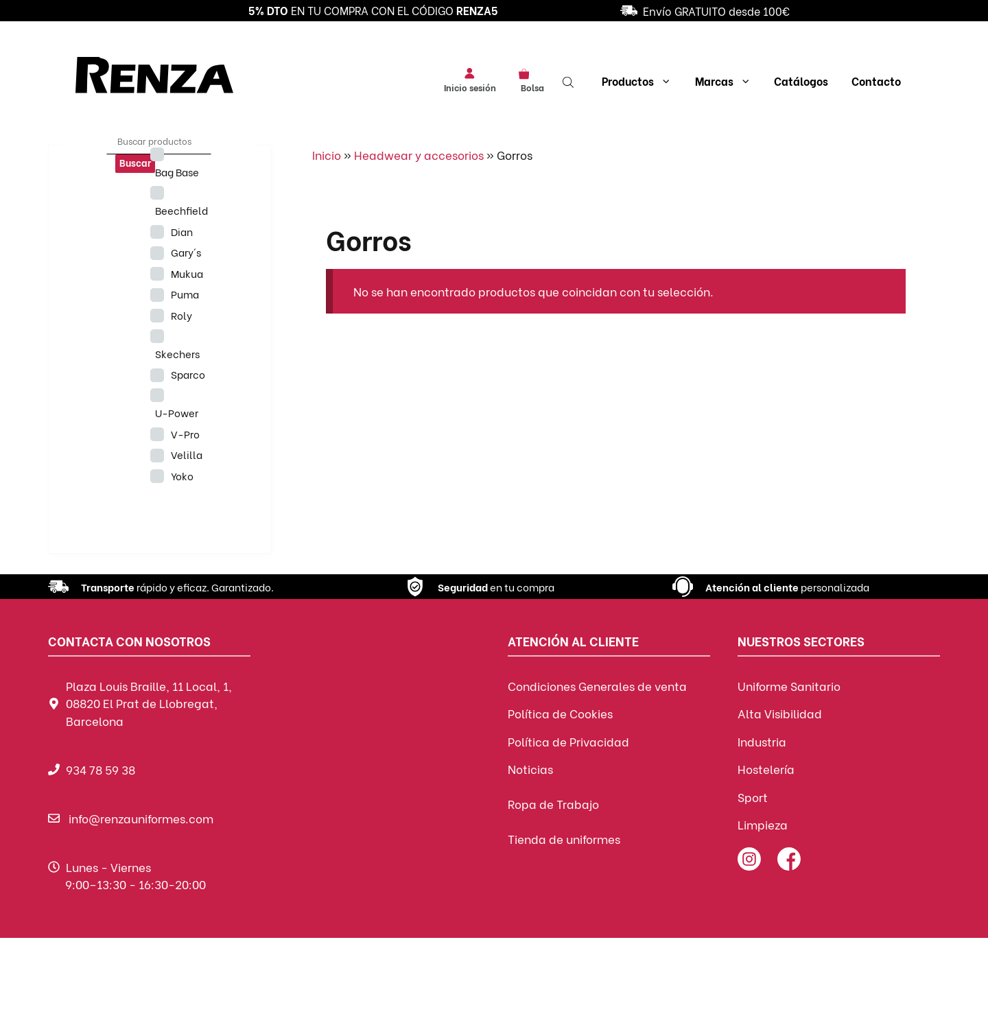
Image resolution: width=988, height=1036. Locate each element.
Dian (182, 231)
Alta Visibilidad (780, 713)
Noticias (530, 768)
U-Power (176, 412)
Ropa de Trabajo (553, 803)
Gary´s (186, 251)
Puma (185, 293)
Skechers (177, 353)
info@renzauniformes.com (141, 818)
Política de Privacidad (568, 741)
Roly (181, 314)
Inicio (326, 154)
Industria (762, 741)
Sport (753, 796)
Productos (637, 81)
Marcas (723, 81)
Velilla (186, 454)
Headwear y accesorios (419, 154)
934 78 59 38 (100, 769)
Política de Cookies (560, 713)
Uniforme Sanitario (789, 685)
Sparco (188, 373)
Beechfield (181, 209)
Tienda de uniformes (564, 838)
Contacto (876, 81)
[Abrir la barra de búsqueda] (569, 81)
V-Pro (185, 433)
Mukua (187, 273)
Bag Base (177, 171)
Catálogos (801, 81)
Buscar (135, 162)
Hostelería (766, 768)
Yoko (182, 475)
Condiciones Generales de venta (597, 685)
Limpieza (763, 824)
